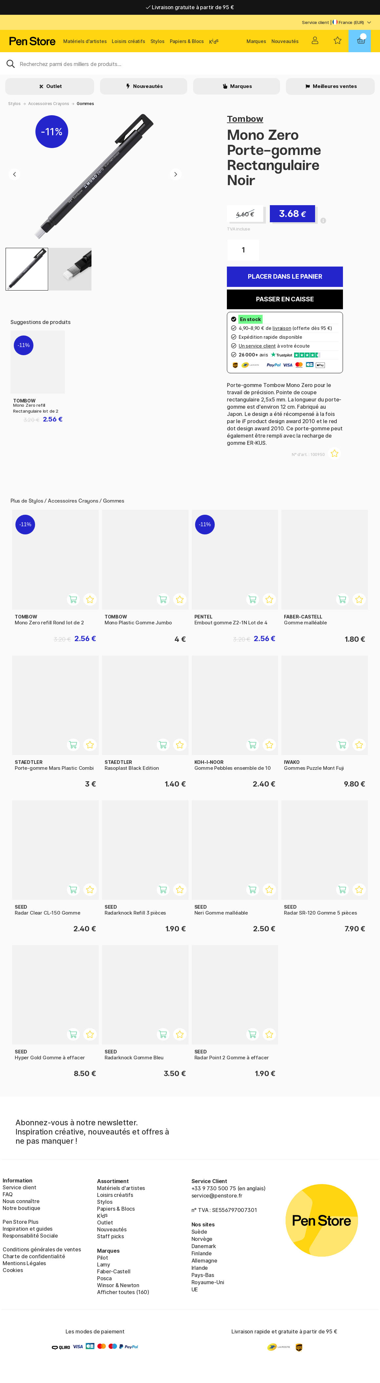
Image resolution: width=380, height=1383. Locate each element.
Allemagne (204, 1260)
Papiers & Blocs (187, 41)
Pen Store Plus (20, 1222)
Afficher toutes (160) (123, 1292)
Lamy (103, 1264)
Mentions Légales (24, 1263)
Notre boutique (21, 1208)
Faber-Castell (113, 1271)
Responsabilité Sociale (30, 1235)
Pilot (102, 1257)
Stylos (157, 41)
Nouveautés (285, 41)
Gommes (85, 103)
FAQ (7, 1194)
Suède (199, 1231)
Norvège (202, 1239)
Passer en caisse (285, 299)
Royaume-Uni (207, 1282)
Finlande (201, 1253)
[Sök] (190, 63)
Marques (256, 41)
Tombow (245, 119)
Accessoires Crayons (48, 103)
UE (194, 1289)
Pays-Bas (202, 1275)
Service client (315, 22)
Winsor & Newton (118, 1285)
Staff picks (110, 1236)
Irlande (199, 1267)
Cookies (13, 1270)
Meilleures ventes (334, 86)
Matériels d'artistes (85, 41)
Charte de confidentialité (34, 1256)
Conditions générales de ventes (42, 1249)
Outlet (53, 86)
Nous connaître (21, 1201)
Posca (104, 1278)
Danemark (203, 1246)
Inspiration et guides (27, 1228)
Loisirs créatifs (128, 41)
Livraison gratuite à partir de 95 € (190, 7)
